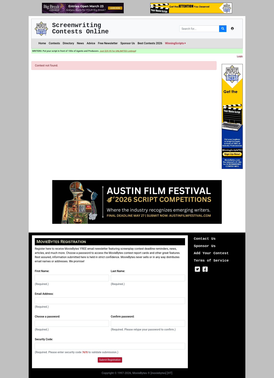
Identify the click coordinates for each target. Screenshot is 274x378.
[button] (232, 28)
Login (240, 56)
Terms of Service (211, 261)
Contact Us (205, 239)
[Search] (199, 28)
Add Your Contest (211, 253)
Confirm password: (122, 316)
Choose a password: (47, 316)
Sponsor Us (127, 43)
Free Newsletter (108, 43)
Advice (91, 43)
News (80, 43)
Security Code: (44, 339)
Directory (68, 43)
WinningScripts (175, 43)
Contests (54, 43)
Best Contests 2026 (150, 43)
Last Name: (118, 271)
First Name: (42, 271)
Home (42, 43)
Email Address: (44, 293)
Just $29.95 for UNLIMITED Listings (117, 51)
